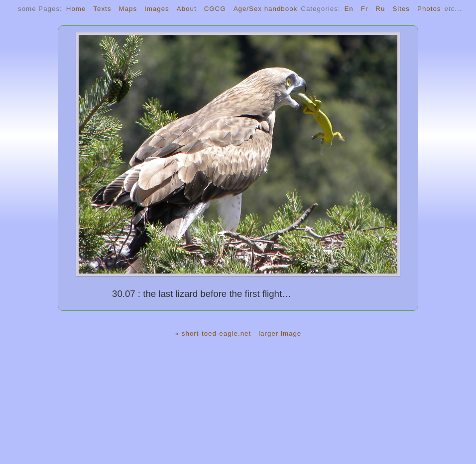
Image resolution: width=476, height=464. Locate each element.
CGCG (215, 8)
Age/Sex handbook (266, 8)
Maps (128, 8)
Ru (380, 8)
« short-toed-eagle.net (213, 333)
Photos (429, 8)
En (348, 8)
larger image (279, 333)
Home (76, 8)
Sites (401, 8)
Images (156, 8)
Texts (102, 8)
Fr (364, 8)
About (187, 8)
